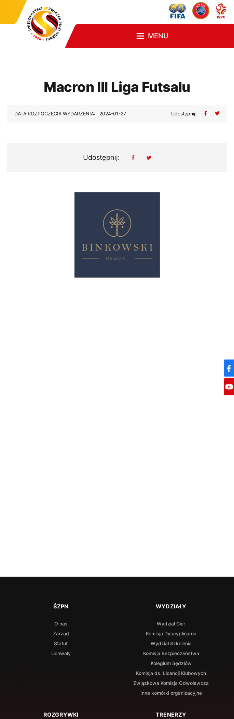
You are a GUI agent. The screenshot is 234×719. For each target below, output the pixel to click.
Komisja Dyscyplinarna (171, 633)
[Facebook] (229, 368)
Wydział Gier (171, 623)
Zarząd (61, 633)
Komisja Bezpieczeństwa (171, 653)
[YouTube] (229, 386)
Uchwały (61, 653)
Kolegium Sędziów (171, 663)
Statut (61, 643)
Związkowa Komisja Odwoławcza (171, 683)
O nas (61, 623)
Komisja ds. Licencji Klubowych (171, 673)
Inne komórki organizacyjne (171, 693)
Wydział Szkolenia (171, 643)
